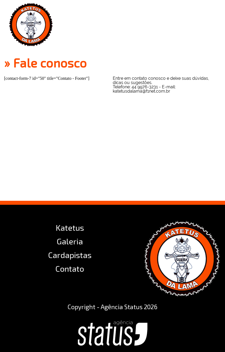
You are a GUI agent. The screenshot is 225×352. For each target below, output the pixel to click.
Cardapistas (70, 255)
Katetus (70, 227)
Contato (69, 268)
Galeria (70, 241)
